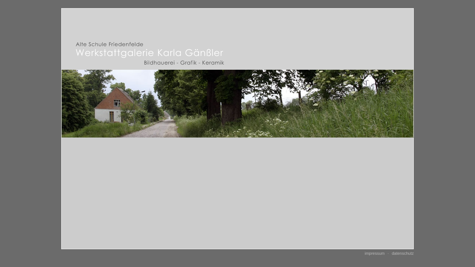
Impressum (375, 253)
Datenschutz (403, 253)
